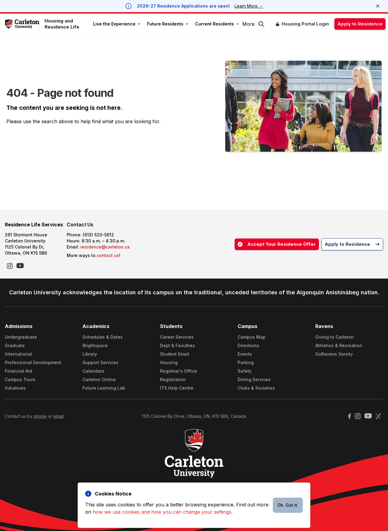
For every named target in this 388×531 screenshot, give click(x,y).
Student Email (174, 354)
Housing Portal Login (305, 24)
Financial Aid (18, 371)
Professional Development (33, 362)
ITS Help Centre (176, 388)
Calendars (93, 371)
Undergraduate (21, 337)
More (248, 24)
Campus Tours (20, 379)
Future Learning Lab (103, 388)
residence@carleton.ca (105, 246)
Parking (246, 362)
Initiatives (15, 388)
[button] (264, 24)
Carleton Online (99, 379)
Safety (245, 371)
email (58, 416)
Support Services (100, 362)
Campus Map (252, 337)
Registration (173, 379)
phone (40, 416)
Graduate (15, 345)
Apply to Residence (360, 24)
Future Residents (167, 23)
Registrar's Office (178, 371)
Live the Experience (116, 23)
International (18, 354)
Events (245, 354)
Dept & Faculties (177, 345)
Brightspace (95, 345)
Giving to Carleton (334, 337)
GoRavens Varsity (334, 354)
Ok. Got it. (287, 505)
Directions (248, 345)
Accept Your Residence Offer (277, 244)
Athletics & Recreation (338, 345)
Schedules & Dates (102, 337)
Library (89, 354)
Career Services (177, 337)
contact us (108, 255)
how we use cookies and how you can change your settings (162, 512)
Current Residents (217, 23)
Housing (169, 362)
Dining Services (254, 379)
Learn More (249, 5)
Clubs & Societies (256, 388)
